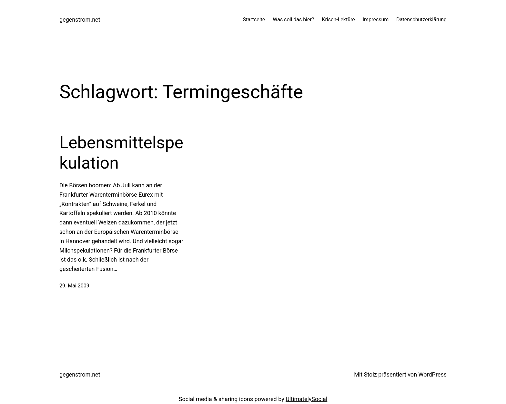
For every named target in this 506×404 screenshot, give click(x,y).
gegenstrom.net (79, 19)
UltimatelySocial (306, 399)
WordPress (433, 374)
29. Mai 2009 (74, 286)
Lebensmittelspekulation (121, 152)
